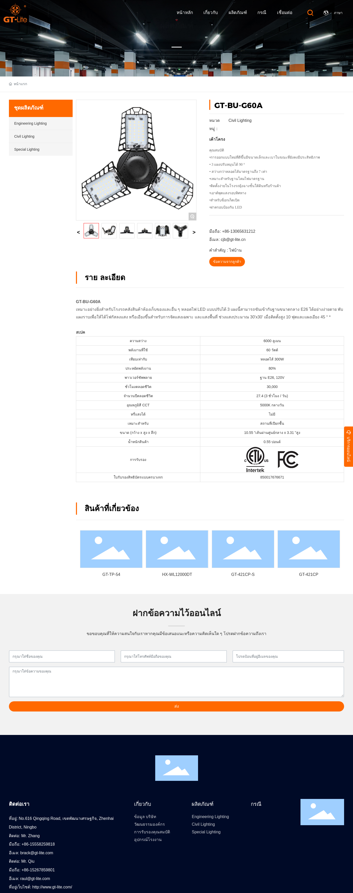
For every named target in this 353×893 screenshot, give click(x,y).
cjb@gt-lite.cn (233, 239)
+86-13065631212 (238, 231)
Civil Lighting (240, 120)
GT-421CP (308, 574)
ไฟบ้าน (235, 250)
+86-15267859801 (38, 870)
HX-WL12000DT (177, 574)
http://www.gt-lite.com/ (52, 887)
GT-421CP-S (243, 574)
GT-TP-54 (111, 574)
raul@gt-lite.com (35, 878)
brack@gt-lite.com (36, 853)
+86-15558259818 (38, 844)
